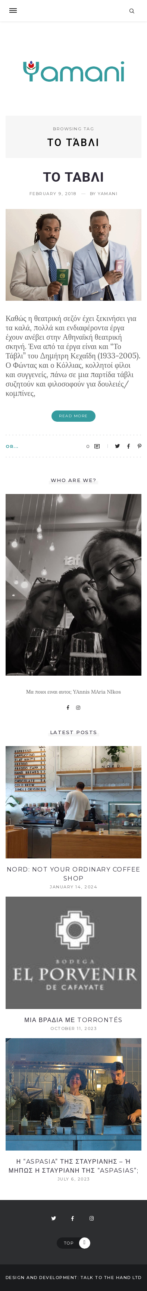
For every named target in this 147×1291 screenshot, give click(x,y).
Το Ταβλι (73, 177)
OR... (12, 446)
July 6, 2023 (73, 1179)
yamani (108, 194)
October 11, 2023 (73, 1029)
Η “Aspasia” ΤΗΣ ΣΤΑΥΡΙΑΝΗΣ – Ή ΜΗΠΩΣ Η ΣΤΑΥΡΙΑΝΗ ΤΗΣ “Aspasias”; (73, 1166)
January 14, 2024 (73, 887)
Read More (73, 415)
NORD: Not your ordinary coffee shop (74, 874)
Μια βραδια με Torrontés (73, 1020)
